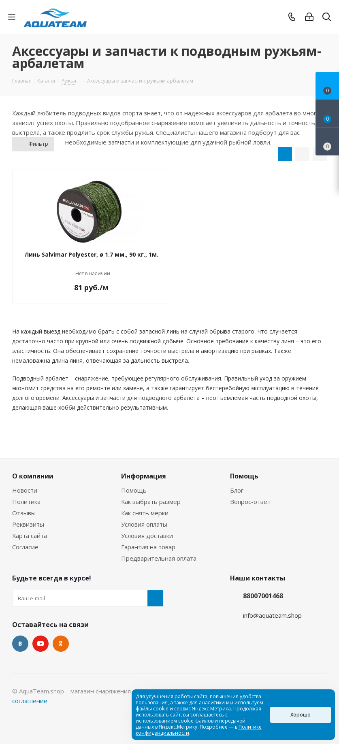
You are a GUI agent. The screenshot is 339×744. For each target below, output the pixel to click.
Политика (26, 501)
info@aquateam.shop (272, 615)
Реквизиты (28, 524)
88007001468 (263, 595)
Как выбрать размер (151, 501)
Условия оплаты (144, 524)
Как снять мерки (144, 513)
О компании (32, 476)
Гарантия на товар (148, 547)
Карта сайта (29, 535)
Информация (143, 476)
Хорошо (300, 714)
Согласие (25, 547)
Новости (24, 490)
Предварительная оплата (158, 558)
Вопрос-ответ (250, 501)
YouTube (40, 644)
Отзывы (24, 513)
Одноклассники (61, 644)
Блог (236, 490)
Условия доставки (147, 535)
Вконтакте (20, 644)
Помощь (134, 490)
